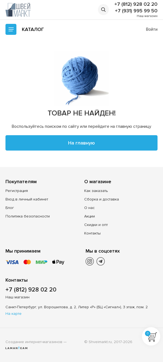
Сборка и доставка (101, 199)
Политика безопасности (27, 216)
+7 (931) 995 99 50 (136, 11)
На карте (13, 313)
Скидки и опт (96, 224)
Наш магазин (147, 16)
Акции (89, 216)
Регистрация (16, 190)
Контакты (92, 233)
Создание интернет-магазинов (33, 342)
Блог (9, 207)
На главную (81, 143)
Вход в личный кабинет (26, 199)
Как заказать (96, 190)
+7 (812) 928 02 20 (136, 4)
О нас (89, 207)
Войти (152, 29)
